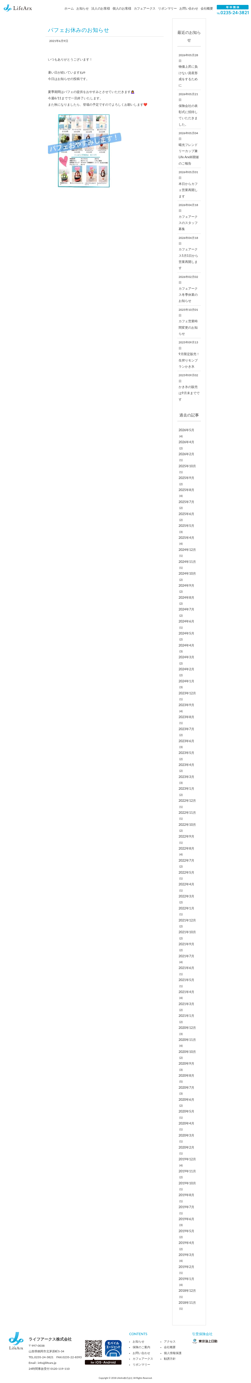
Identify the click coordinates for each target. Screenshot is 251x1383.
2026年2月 (186, 454)
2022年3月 (186, 896)
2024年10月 (187, 573)
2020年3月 (186, 1135)
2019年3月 (186, 1255)
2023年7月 (186, 729)
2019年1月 (186, 1279)
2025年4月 (186, 538)
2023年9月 (186, 705)
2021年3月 (186, 1004)
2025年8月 (186, 490)
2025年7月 (186, 502)
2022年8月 (186, 848)
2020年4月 (186, 1123)
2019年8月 (186, 1195)
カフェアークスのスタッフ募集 (188, 223)
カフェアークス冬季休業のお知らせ (188, 294)
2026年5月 (186, 430)
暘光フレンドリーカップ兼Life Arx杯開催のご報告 (189, 154)
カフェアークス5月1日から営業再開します (188, 258)
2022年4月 (186, 884)
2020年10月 (187, 1052)
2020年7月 (186, 1087)
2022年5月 (186, 872)
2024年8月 (186, 597)
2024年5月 (186, 633)
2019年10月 (187, 1183)
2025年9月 (186, 478)
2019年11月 (187, 1171)
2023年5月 (186, 753)
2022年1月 (186, 908)
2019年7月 (186, 1207)
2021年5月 (186, 980)
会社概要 (207, 8)
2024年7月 (186, 609)
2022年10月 (187, 825)
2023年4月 (186, 765)
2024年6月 (186, 621)
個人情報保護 (173, 1353)
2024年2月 (186, 669)
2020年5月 (186, 1111)
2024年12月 (187, 550)
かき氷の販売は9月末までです (189, 393)
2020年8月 (186, 1075)
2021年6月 (186, 968)
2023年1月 (186, 788)
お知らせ (82, 8)
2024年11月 (187, 562)
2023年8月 (186, 717)
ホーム (69, 8)
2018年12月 (187, 1291)
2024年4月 (186, 645)
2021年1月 (186, 1016)
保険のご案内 (141, 1347)
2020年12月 (187, 1028)
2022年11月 (187, 812)
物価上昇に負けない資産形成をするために (188, 76)
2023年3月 (186, 777)
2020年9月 (186, 1063)
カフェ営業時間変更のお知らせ (188, 327)
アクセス (170, 1341)
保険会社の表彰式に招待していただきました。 (188, 115)
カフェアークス (145, 8)
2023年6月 (186, 741)
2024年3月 (186, 657)
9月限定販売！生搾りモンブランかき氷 (189, 360)
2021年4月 (186, 992)
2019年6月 (186, 1219)
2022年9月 (186, 836)
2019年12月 (187, 1159)
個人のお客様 (122, 8)
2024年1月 (186, 681)
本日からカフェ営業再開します (188, 190)
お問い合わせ (188, 8)
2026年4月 (186, 442)
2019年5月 (186, 1231)
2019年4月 (186, 1243)
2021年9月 (186, 944)
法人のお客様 (100, 8)
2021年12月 (187, 920)
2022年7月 (186, 860)
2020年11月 (187, 1040)
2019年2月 (186, 1267)
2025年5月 (186, 526)
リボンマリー (167, 8)
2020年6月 (186, 1099)
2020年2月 (186, 1147)
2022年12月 (187, 800)
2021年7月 (186, 956)
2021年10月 (187, 932)
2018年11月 (187, 1303)
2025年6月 (186, 514)
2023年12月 (187, 693)
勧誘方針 (170, 1358)
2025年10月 (187, 466)
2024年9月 (186, 585)
